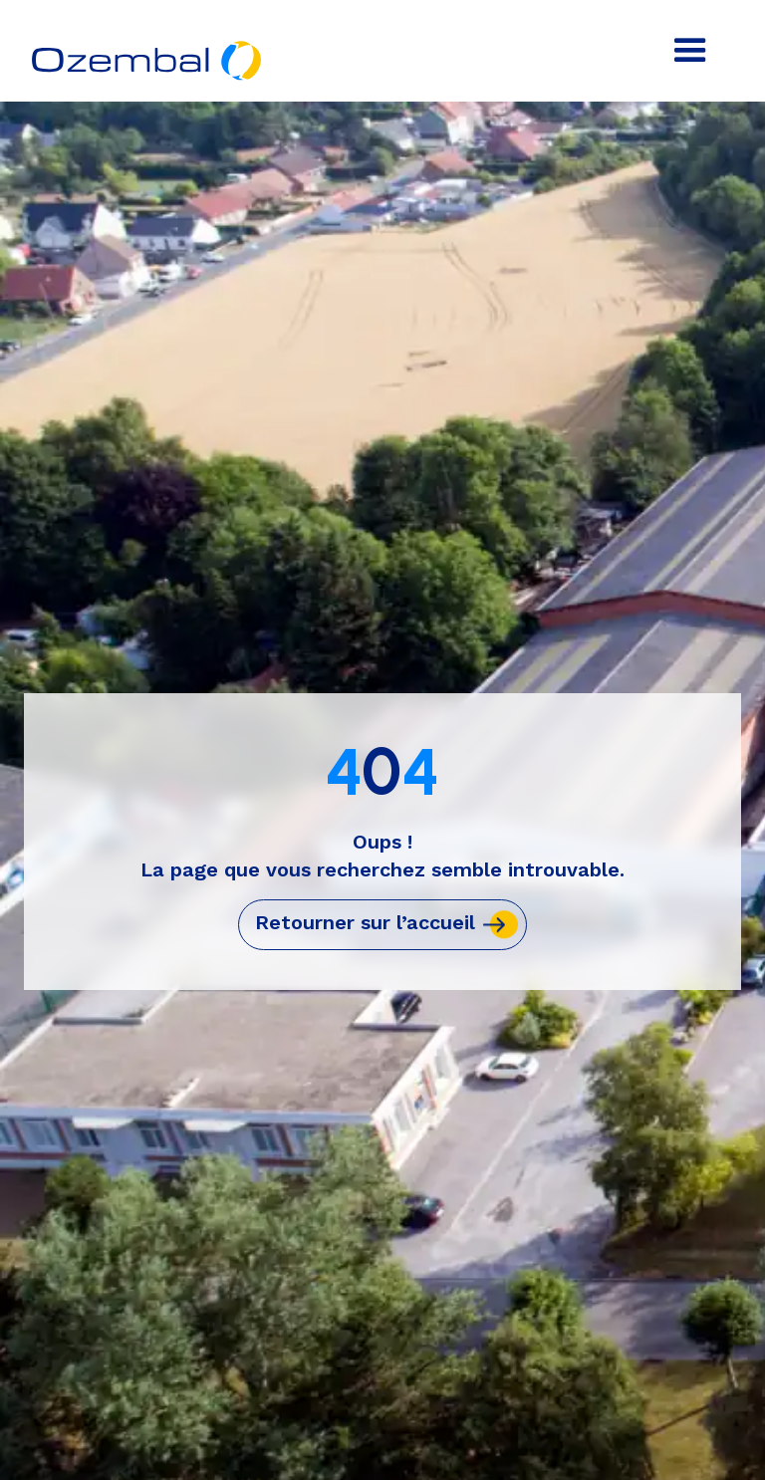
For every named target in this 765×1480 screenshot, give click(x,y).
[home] (148, 46)
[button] (690, 51)
